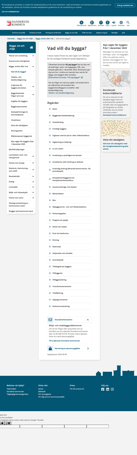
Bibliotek (41, 391)
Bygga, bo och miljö (25, 38)
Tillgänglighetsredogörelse (17, 394)
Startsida (11, 38)
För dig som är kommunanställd (51, 397)
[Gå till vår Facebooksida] (103, 390)
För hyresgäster (44, 394)
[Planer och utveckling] (33, 55)
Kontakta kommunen (15, 391)
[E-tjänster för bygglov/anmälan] (33, 87)
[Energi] (33, 181)
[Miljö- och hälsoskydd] (33, 192)
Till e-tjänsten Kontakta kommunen (64, 341)
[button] (128, 23)
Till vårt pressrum (77, 389)
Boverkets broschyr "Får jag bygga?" (65, 77)
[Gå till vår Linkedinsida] (107, 390)
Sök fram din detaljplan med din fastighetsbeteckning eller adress (115, 146)
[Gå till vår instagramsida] (112, 390)
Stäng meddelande (125, 5)
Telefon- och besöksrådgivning (61, 93)
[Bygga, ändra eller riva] (33, 66)
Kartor (41, 389)
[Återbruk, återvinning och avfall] (33, 170)
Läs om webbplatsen (10, 11)
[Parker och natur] (33, 197)
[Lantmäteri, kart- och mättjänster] (33, 156)
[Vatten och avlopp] (33, 163)
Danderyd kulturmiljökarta (114, 115)
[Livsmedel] (33, 187)
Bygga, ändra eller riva (44, 38)
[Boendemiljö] (33, 176)
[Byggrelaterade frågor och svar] (33, 95)
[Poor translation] (7, 423)
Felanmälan (11, 389)
